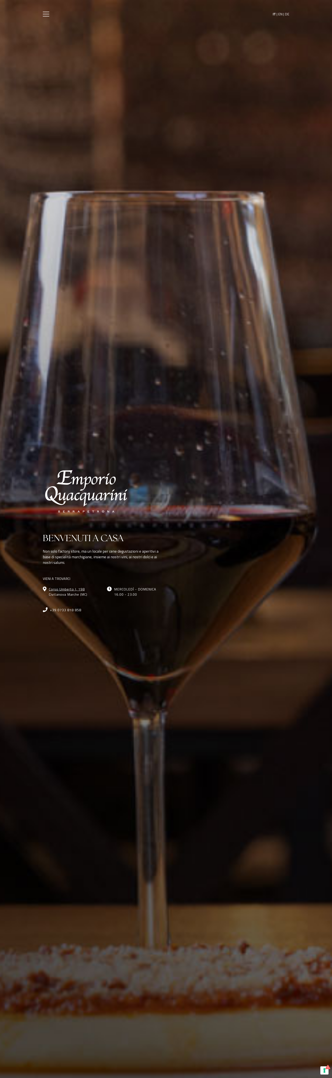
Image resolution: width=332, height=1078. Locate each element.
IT (274, 14)
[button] (46, 14)
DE (287, 14)
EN (280, 14)
